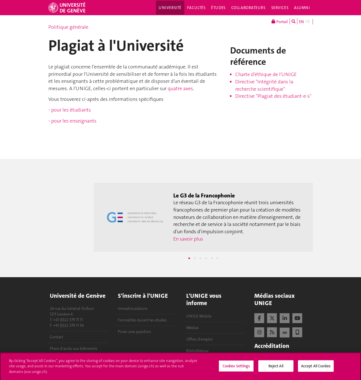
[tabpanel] (203, 217)
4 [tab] (206, 258)
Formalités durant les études (142, 320)
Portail (280, 21)
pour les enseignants (74, 120)
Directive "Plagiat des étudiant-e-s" (273, 96)
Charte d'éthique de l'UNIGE (266, 74)
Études (218, 7)
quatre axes (180, 88)
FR (308, 21)
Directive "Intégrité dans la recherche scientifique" (264, 85)
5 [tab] (211, 258)
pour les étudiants (71, 109)
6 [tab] (217, 258)
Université (170, 7)
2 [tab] (195, 258)
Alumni (302, 7)
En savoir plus (188, 238)
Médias (192, 327)
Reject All (275, 367)
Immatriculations (132, 308)
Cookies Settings (236, 367)
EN (301, 21)
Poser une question (134, 331)
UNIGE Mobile (198, 316)
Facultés (196, 7)
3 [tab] (200, 258)
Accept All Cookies (316, 367)
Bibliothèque (197, 350)
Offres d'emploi (199, 339)
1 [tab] (189, 258)
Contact (56, 336)
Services (280, 7)
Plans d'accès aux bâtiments (73, 348)
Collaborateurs (248, 7)
